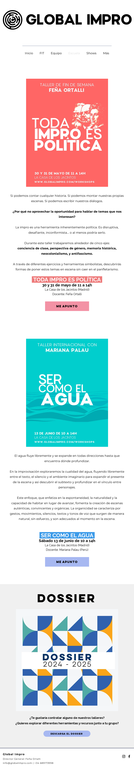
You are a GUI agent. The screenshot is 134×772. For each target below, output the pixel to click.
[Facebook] (129, 756)
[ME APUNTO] (67, 306)
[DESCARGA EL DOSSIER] (66, 734)
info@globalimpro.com (17, 763)
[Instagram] (124, 756)
